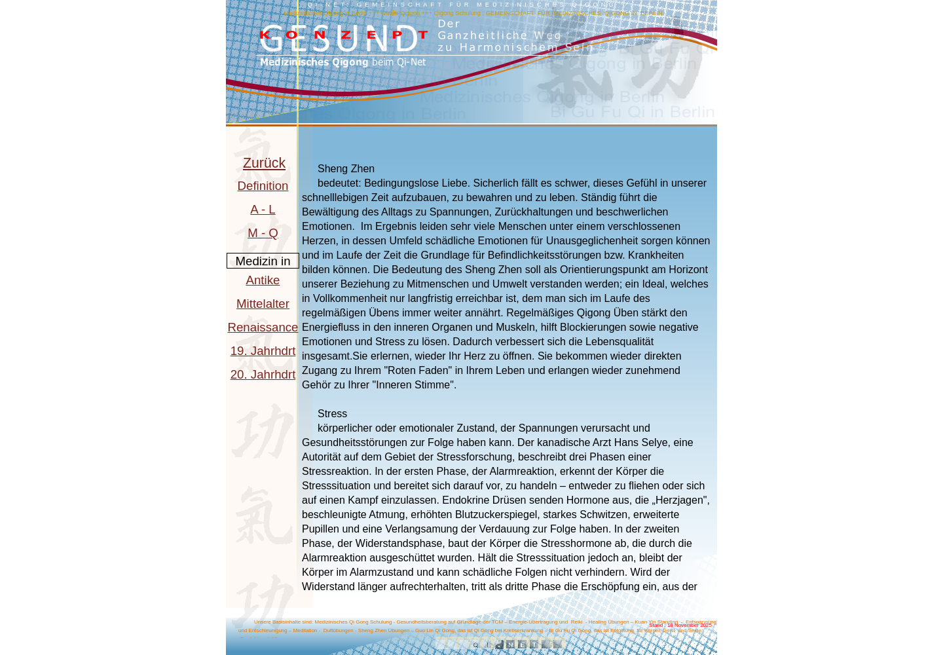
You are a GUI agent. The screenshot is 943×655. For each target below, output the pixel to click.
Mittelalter (262, 303)
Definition (263, 186)
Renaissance (262, 327)
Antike (263, 280)
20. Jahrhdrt (263, 374)
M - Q (263, 233)
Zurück (264, 163)
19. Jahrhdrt (263, 351)
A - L (262, 209)
